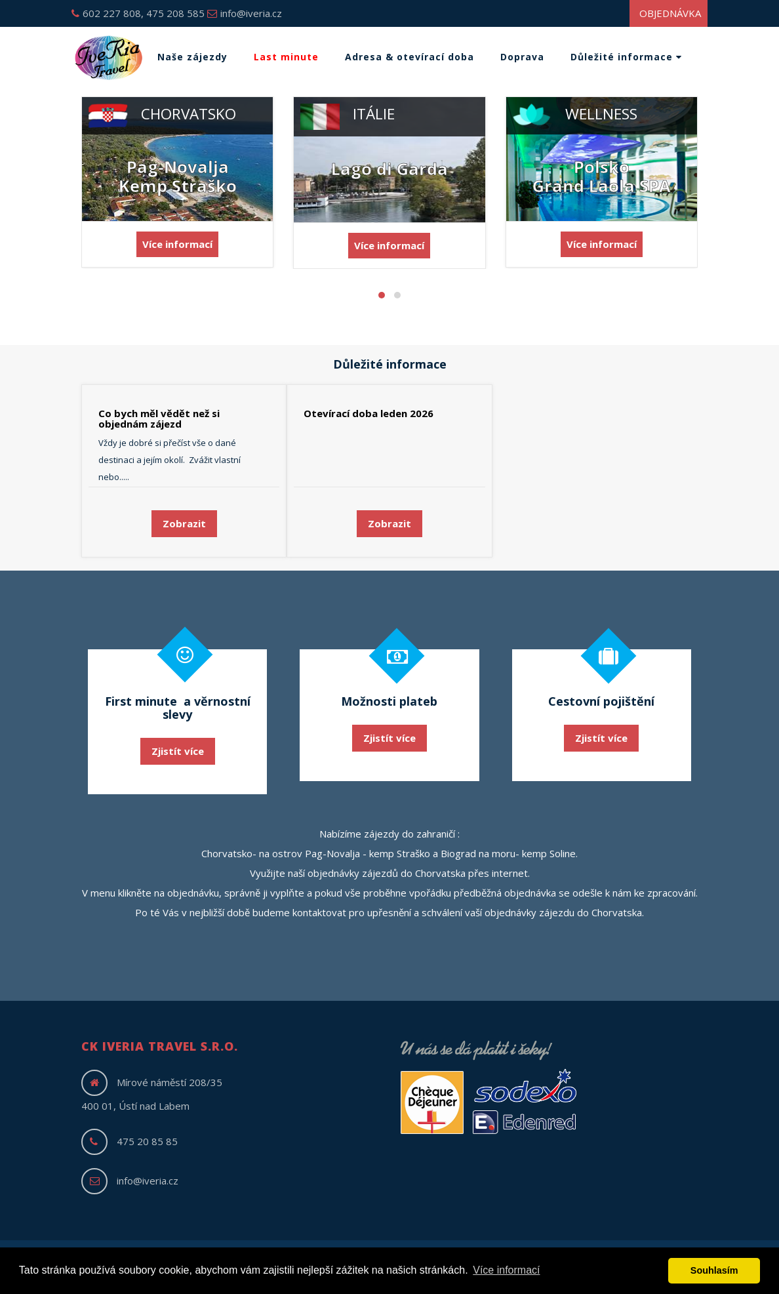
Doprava (522, 57)
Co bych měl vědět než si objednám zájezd (159, 419)
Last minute (286, 57)
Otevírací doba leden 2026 (368, 413)
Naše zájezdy (192, 57)
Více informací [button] (506, 1270)
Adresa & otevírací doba (409, 57)
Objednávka (670, 13)
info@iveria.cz (244, 13)
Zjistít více (177, 751)
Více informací (177, 244)
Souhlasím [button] (714, 1270)
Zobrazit (184, 523)
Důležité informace (626, 57)
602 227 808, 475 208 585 (138, 13)
